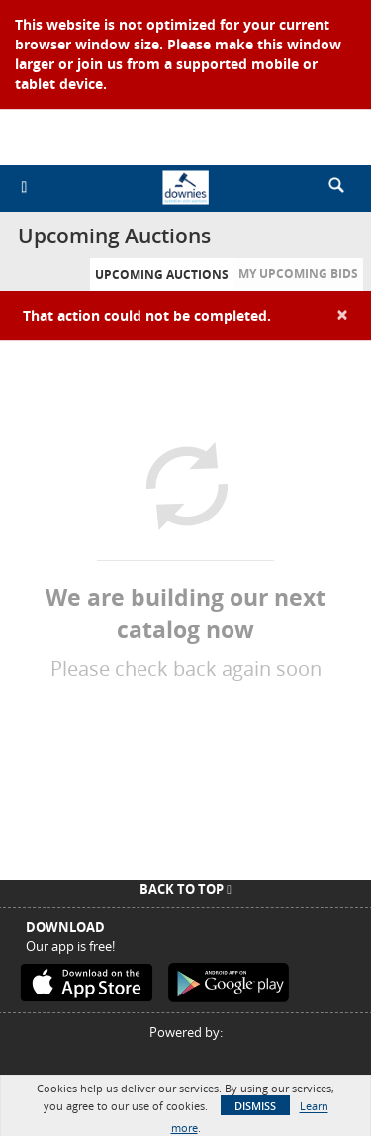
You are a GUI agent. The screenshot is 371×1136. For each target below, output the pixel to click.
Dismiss (255, 1105)
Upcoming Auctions (162, 274)
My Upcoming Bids (298, 273)
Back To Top (185, 889)
